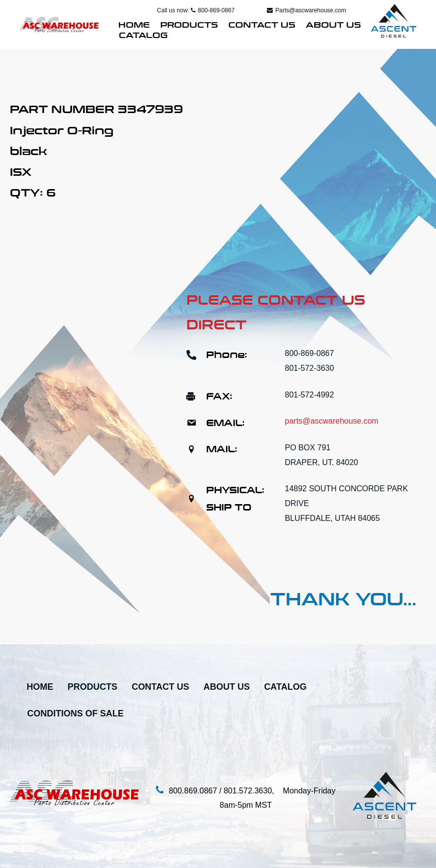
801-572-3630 (309, 368)
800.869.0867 (193, 791)
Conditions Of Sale (75, 714)
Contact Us (261, 24)
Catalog (143, 34)
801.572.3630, (253, 791)
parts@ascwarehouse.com (332, 421)
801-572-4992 (309, 395)
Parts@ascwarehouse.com (306, 10)
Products (189, 24)
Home (134, 24)
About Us (333, 24)
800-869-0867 (213, 10)
